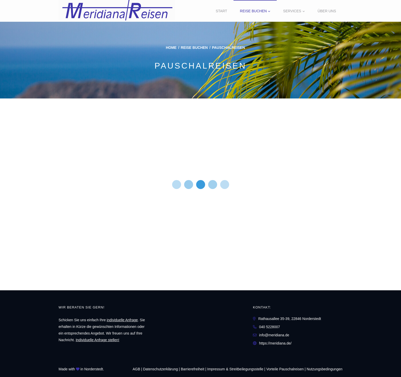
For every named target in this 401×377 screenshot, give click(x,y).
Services (292, 11)
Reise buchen (253, 11)
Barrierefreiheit (192, 369)
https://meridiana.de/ (275, 343)
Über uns (327, 11)
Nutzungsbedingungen (324, 369)
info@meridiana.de (274, 335)
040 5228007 (269, 327)
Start (221, 11)
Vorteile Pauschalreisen (285, 369)
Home (171, 48)
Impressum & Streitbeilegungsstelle (235, 369)
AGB (136, 369)
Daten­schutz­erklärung (160, 369)
